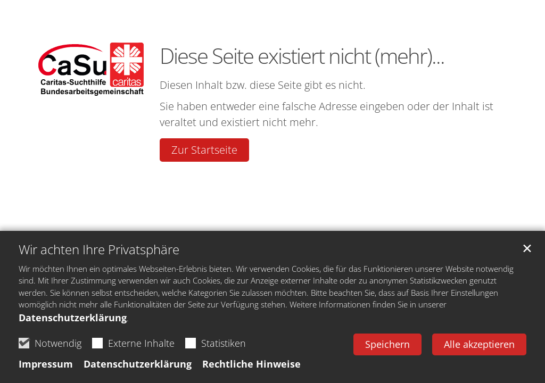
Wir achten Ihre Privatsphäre (99, 249)
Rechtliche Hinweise (251, 363)
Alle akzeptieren (479, 344)
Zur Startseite (204, 150)
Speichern (387, 344)
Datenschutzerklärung (73, 317)
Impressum (46, 363)
